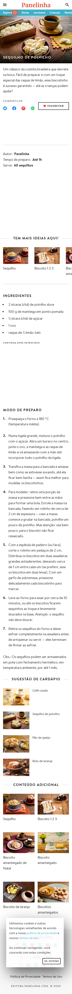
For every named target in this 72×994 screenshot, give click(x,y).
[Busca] (67, 5)
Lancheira (39, 12)
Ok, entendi (51, 961)
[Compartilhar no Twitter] (5, 108)
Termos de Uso (52, 977)
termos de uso (28, 938)
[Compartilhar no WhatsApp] (32, 108)
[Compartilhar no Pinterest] (23, 108)
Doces (25, 12)
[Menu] (5, 5)
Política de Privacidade (25, 977)
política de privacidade (41, 933)
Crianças (55, 12)
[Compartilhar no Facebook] (14, 108)
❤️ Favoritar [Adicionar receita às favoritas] (53, 106)
